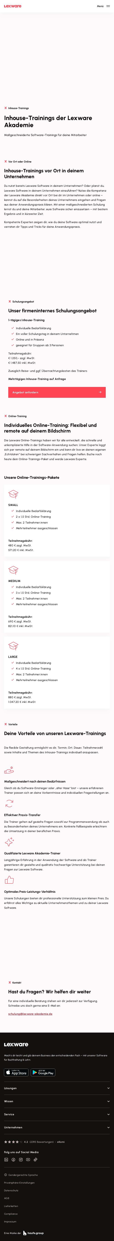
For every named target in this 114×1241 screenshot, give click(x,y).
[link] (57, 1044)
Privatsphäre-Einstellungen (19, 1182)
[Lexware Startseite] (12, 6)
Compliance (11, 1213)
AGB (6, 1198)
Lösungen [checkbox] (10, 1088)
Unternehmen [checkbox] (13, 1127)
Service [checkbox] (9, 1114)
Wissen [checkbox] (8, 1101)
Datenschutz (11, 1190)
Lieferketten (11, 1206)
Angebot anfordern (25, 392)
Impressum (10, 1221)
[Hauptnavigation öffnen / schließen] (103, 6)
